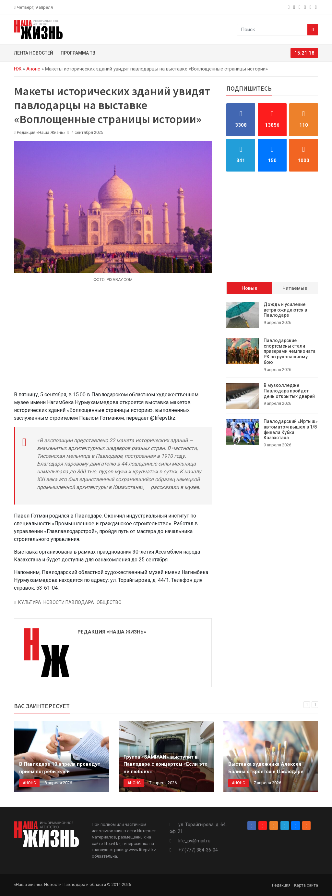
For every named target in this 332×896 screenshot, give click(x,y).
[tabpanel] (272, 375)
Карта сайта (306, 885)
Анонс (33, 69)
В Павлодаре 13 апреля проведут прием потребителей (59, 767)
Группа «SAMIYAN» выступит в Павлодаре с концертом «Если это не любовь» (166, 764)
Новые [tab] (249, 288)
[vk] (311, 7)
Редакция (281, 885)
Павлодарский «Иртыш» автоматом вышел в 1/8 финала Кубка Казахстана (291, 429)
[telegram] (305, 7)
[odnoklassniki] (300, 7)
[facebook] (289, 7)
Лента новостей (33, 53)
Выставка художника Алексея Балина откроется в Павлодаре (265, 767)
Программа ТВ (78, 53)
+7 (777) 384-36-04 (198, 849)
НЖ (17, 69)
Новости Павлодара (68, 602)
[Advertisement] (113, 340)
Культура (29, 602)
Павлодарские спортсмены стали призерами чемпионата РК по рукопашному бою (289, 351)
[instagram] (294, 7)
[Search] (312, 29)
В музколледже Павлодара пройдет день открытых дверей (289, 391)
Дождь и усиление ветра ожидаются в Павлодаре (285, 310)
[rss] (316, 7)
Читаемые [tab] (294, 288)
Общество (109, 602)
